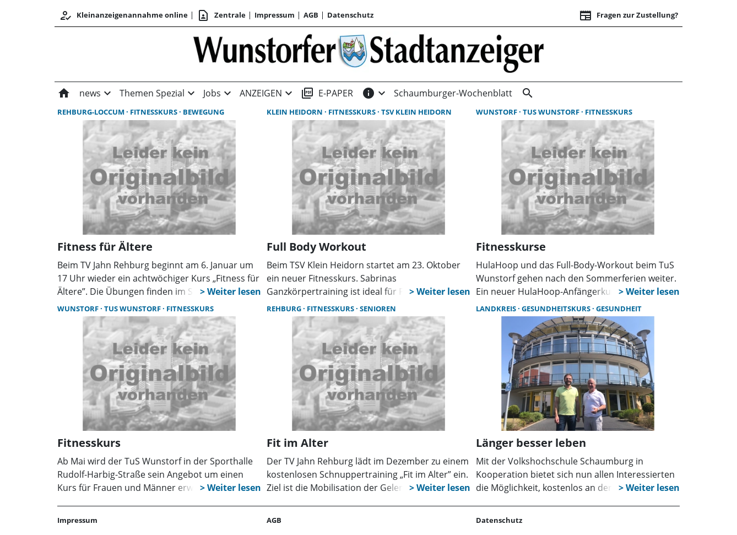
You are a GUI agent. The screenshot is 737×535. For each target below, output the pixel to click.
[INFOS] (368, 93)
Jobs (212, 93)
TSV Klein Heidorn (416, 112)
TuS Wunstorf (552, 112)
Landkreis (497, 309)
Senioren (378, 309)
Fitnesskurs (154, 112)
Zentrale (221, 15)
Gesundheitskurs (557, 309)
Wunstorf (497, 112)
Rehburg (285, 309)
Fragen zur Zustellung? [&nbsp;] (628, 15)
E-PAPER (327, 93)
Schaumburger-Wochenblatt (453, 93)
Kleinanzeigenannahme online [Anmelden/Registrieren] (123, 15)
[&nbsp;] (525, 93)
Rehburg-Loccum (91, 112)
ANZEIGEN (261, 93)
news (90, 93)
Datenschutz (350, 15)
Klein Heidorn (295, 112)
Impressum (274, 15)
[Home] (66, 93)
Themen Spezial (152, 93)
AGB (311, 15)
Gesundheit (619, 309)
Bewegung (203, 112)
